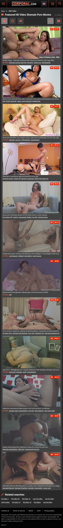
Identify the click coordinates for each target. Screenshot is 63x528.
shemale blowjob (8, 488)
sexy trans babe (49, 411)
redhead (21, 256)
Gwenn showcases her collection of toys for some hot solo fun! (25, 447)
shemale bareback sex (52, 333)
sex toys (18, 140)
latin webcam (39, 411)
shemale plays (43, 217)
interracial (12, 372)
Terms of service (19, 511)
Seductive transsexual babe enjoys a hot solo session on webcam (26, 408)
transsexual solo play (32, 449)
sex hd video (47, 502)
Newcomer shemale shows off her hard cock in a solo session (25, 215)
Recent (12, 21)
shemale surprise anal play (18, 62)
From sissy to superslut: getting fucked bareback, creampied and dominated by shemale (31, 331)
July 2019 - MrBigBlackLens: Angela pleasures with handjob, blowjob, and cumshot (31, 370)
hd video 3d (15, 499)
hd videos (37, 502)
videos (19, 101)
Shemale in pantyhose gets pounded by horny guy (20, 176)
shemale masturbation (10, 449)
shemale (12, 140)
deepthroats (36, 101)
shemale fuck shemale (19, 333)
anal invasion (36, 256)
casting (15, 217)
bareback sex (39, 333)
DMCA (31, 511)
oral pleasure (13, 256)
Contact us (5, 511)
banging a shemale (27, 178)
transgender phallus (25, 217)
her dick (35, 217)
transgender (38, 488)
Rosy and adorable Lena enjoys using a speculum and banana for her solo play (31, 138)
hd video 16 (16, 502)
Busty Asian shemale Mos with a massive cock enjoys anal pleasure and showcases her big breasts (31, 99)
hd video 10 (26, 499)
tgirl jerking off (7, 217)
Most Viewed (20, 21)
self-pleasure (46, 62)
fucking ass (37, 62)
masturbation (35, 140)
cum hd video (37, 499)
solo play (31, 411)
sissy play (31, 333)
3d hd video (5, 502)
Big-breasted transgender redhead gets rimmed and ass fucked (25, 292)
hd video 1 (5, 499)
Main (3, 11)
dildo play (21, 449)
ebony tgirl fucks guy (41, 178)
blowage (30, 62)
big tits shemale (11, 101)
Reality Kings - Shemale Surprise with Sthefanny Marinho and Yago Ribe (28, 60)
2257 (39, 511)
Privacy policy (49, 511)
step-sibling (28, 256)
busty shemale (27, 101)
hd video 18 (27, 502)
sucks (24, 372)
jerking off (17, 178)
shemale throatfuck (20, 488)
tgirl (10, 295)
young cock (47, 488)
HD (58, 21)
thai (4, 101)
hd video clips (7, 333)
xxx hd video (49, 499)
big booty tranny (8, 178)
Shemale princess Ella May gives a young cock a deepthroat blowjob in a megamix (31, 486)
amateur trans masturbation (18, 411)
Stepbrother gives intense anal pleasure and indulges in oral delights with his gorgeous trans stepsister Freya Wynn (31, 254)
